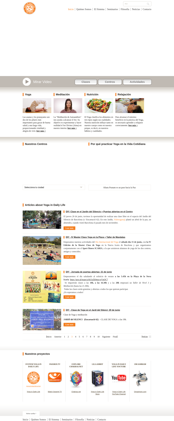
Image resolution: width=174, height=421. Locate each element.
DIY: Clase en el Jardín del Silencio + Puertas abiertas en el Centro (99, 212)
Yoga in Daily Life (33, 392)
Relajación (124, 94)
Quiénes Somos (83, 9)
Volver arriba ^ (31, 414)
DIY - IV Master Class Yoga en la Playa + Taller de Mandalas (95, 237)
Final (115, 337)
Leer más (69, 228)
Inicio (71, 9)
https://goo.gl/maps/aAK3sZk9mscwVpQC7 (89, 279)
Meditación (63, 94)
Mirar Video (42, 82)
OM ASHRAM (140, 364)
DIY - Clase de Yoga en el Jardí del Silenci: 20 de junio (93, 310)
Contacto (147, 9)
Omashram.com (140, 392)
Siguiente (106, 337)
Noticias (136, 9)
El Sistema (99, 9)
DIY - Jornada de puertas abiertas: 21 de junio (89, 272)
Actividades (137, 81)
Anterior (57, 337)
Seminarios (112, 9)
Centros (110, 81)
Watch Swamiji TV (55, 392)
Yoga (28, 94)
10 (98, 337)
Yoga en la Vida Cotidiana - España (30, 9)
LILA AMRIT (97, 364)
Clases (86, 81)
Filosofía (125, 9)
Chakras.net (76, 392)
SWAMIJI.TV (54, 364)
